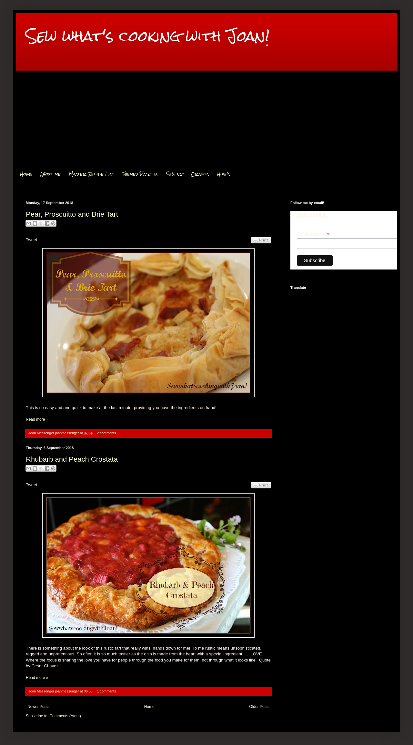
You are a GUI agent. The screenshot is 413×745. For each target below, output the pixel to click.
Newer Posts (38, 706)
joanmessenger (67, 433)
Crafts (200, 174)
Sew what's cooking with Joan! (147, 36)
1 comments (106, 691)
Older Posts (259, 706)
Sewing (174, 174)
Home (26, 174)
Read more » (37, 419)
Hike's (223, 174)
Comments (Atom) (65, 716)
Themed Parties (140, 174)
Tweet (31, 239)
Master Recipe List (92, 174)
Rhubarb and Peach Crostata (72, 459)
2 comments (106, 433)
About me (50, 174)
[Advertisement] (206, 119)
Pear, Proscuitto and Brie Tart (72, 214)
